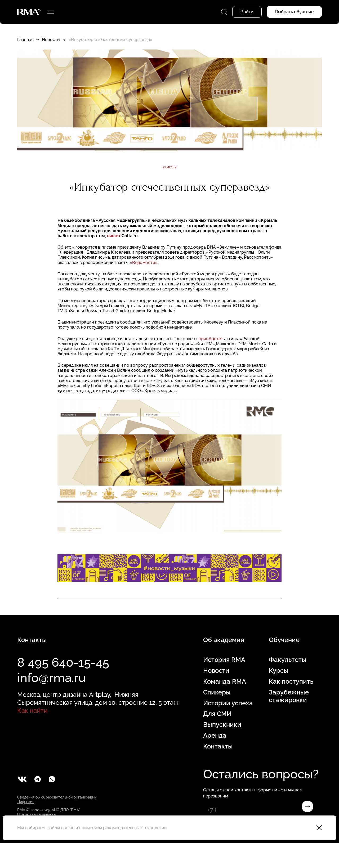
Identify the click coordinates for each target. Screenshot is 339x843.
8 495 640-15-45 (63, 662)
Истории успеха (228, 703)
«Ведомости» (144, 262)
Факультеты (287, 659)
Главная (25, 39)
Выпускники (222, 724)
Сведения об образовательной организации (56, 797)
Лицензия (25, 802)
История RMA (224, 659)
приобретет (210, 338)
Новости (51, 39)
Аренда (214, 735)
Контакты (218, 746)
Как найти (32, 710)
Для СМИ (217, 714)
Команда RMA (224, 681)
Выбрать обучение (294, 11)
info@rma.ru (51, 678)
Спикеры (217, 692)
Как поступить (291, 681)
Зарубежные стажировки (289, 696)
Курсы (278, 670)
